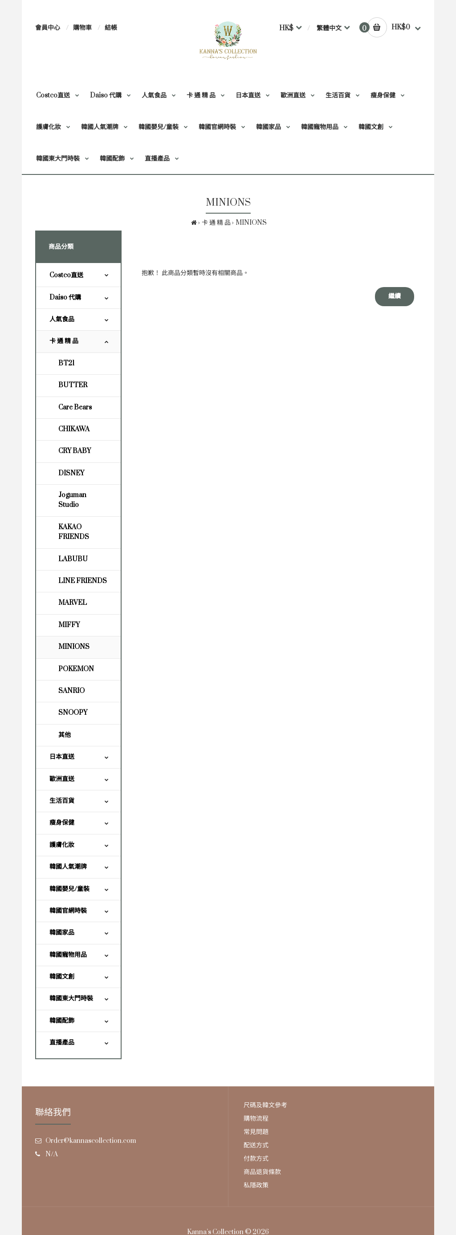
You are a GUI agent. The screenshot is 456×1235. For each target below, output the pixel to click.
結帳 (111, 28)
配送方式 (256, 1145)
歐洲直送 (61, 779)
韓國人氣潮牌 (68, 866)
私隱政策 (256, 1185)
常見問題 (256, 1132)
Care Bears (75, 407)
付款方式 (256, 1158)
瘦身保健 (61, 822)
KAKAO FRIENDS (73, 532)
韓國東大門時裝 (71, 998)
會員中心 (47, 28)
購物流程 (256, 1118)
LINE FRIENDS (82, 581)
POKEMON (76, 669)
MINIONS (251, 223)
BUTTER (72, 385)
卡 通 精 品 (216, 223)
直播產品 (61, 1042)
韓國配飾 (61, 1020)
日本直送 (61, 757)
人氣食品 (61, 319)
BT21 (66, 363)
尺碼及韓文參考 (265, 1105)
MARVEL (72, 603)
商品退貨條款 (262, 1172)
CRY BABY (74, 451)
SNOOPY (72, 713)
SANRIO (71, 691)
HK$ (286, 28)
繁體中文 (329, 28)
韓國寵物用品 (68, 955)
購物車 (82, 28)
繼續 (394, 296)
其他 (64, 735)
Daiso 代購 (65, 297)
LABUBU (73, 559)
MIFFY (69, 625)
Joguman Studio (72, 500)
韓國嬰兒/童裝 (69, 889)
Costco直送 (66, 275)
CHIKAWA (74, 429)
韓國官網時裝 (68, 911)
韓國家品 (61, 932)
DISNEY (71, 473)
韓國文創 (61, 976)
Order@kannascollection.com (90, 1141)
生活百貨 (61, 801)
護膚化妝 (61, 845)
